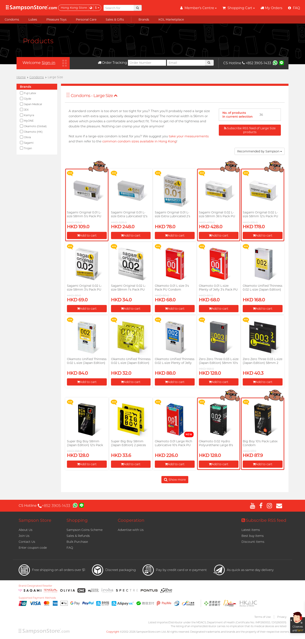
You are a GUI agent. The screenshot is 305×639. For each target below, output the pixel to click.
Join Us (24, 536)
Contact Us (27, 542)
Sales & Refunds (78, 536)
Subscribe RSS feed (263, 520)
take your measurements (189, 136)
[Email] (186, 63)
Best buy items (252, 536)
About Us (25, 530)
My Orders (271, 8)
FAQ (70, 548)
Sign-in (48, 62)
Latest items (250, 530)
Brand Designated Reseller (35, 586)
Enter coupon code (33, 548)
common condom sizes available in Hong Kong (139, 141)
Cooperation (131, 520)
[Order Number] (147, 63)
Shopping (77, 520)
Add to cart (87, 235)
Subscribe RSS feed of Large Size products (250, 130)
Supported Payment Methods (37, 598)
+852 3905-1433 (256, 63)
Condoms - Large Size (94, 95)
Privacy (281, 616)
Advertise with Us (131, 530)
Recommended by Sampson (259, 151)
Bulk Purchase (77, 542)
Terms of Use (262, 616)
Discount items (252, 542)
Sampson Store (35, 520)
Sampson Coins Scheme (85, 530)
